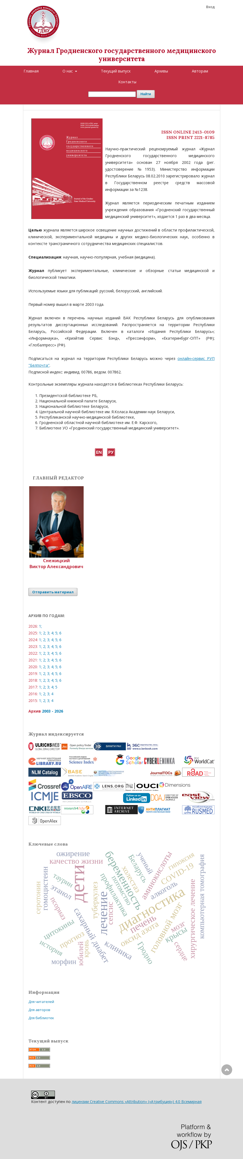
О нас (68, 71)
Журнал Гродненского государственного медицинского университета (121, 55)
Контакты (127, 81)
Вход (210, 6)
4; (52, 632)
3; (48, 632)
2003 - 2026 (52, 711)
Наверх (226, 1091)
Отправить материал (53, 592)
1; (40, 626)
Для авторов (39, 1009)
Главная (31, 71)
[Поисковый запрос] (112, 94)
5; (56, 632)
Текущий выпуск (116, 71)
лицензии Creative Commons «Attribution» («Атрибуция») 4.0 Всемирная (137, 1101)
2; (44, 632)
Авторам (200, 71)
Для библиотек (41, 1017)
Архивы (161, 71)
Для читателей (41, 1001)
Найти (145, 94)
